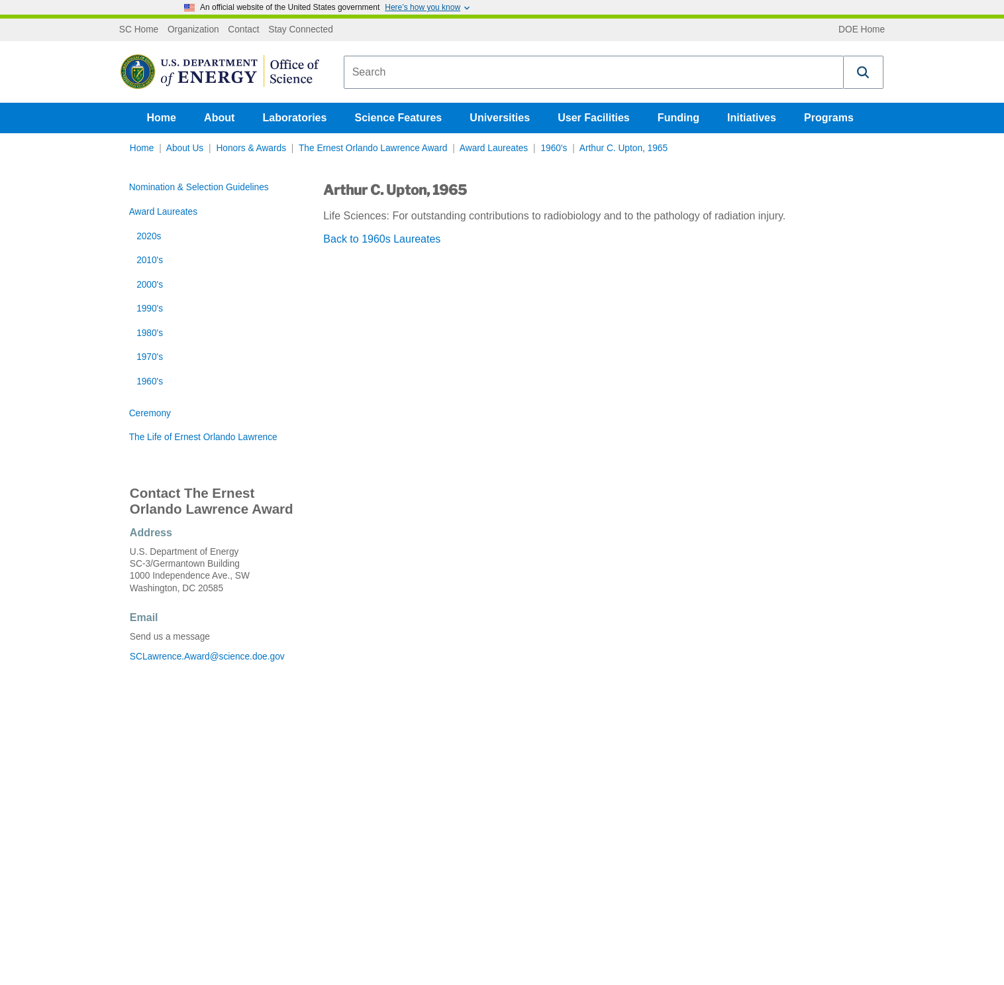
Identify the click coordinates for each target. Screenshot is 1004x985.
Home (161, 117)
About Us (184, 148)
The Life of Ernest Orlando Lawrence (203, 437)
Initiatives (751, 117)
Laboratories (294, 117)
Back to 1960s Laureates (381, 239)
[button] (863, 72)
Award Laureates (494, 148)
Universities (500, 117)
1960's (553, 148)
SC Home (138, 29)
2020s (148, 236)
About (219, 117)
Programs (829, 117)
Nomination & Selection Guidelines (199, 187)
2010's (149, 260)
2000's (149, 285)
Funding (678, 117)
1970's (149, 357)
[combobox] (593, 72)
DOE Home (861, 29)
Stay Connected (300, 29)
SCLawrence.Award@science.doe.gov (207, 657)
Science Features (398, 117)
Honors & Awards (251, 148)
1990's (149, 309)
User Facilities (594, 117)
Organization (193, 29)
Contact (243, 29)
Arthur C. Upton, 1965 (623, 148)
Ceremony (150, 413)
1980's (149, 333)
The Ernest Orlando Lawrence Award (373, 148)
